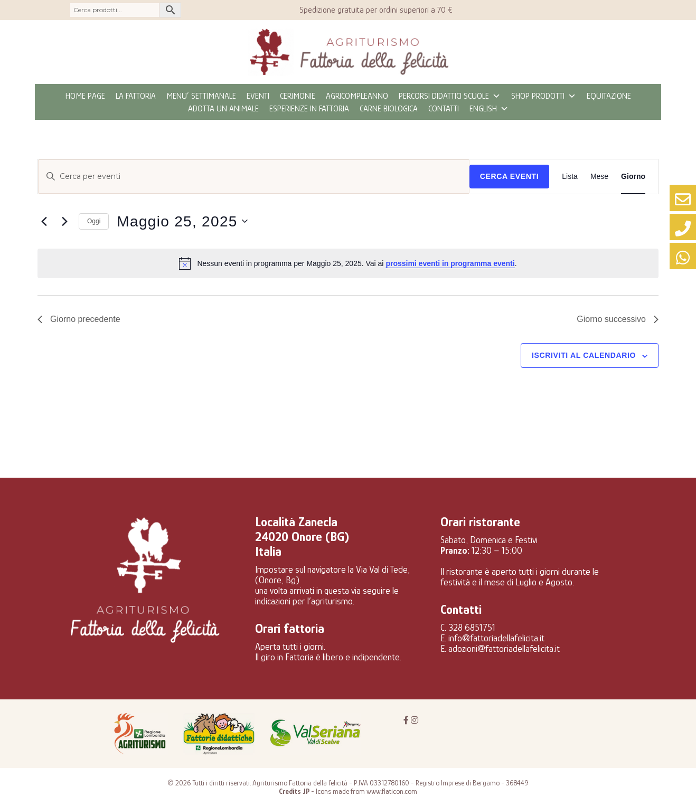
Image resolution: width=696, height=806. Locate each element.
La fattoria (136, 96)
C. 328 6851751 (467, 627)
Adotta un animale (223, 108)
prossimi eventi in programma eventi (449, 263)
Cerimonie (297, 96)
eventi (258, 96)
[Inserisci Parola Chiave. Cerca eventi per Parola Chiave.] (253, 176)
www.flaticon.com (391, 791)
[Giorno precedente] (43, 221)
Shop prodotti (543, 96)
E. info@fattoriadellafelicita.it (492, 638)
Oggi (93, 221)
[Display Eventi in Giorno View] (633, 176)
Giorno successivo (618, 319)
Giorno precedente (78, 319)
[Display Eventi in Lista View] (570, 176)
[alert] (348, 263)
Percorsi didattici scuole (450, 96)
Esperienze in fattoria (309, 108)
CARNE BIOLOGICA (389, 108)
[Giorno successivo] (64, 221)
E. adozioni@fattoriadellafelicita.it (500, 648)
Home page (85, 96)
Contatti (443, 108)
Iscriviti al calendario (584, 355)
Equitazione (609, 96)
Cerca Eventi (509, 176)
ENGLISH (489, 108)
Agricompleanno (357, 96)
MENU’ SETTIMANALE (201, 96)
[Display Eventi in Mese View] (599, 176)
